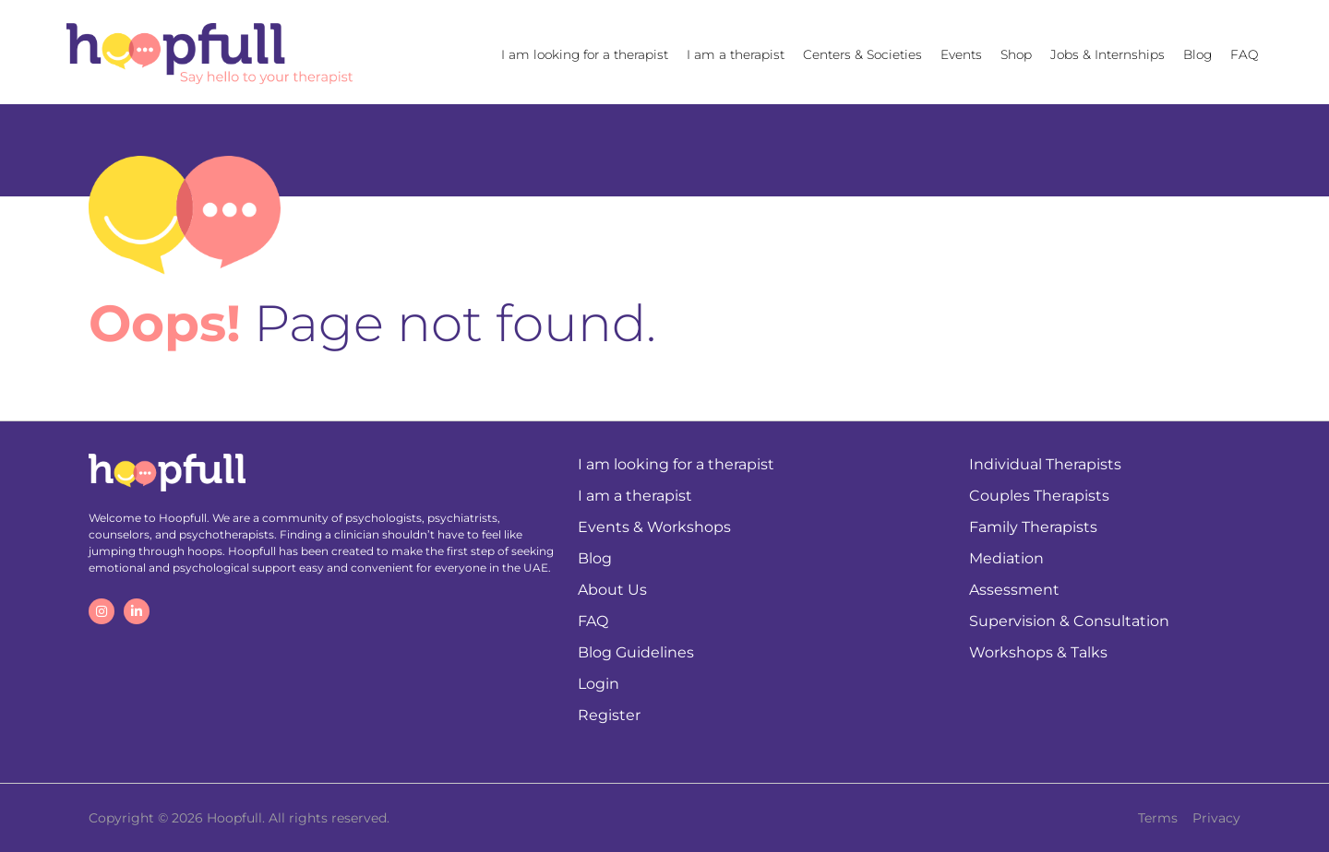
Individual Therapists (1045, 464)
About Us (612, 589)
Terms (1158, 818)
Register (609, 715)
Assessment (1014, 589)
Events (961, 54)
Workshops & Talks (1038, 652)
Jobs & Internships (1107, 54)
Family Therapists (1033, 527)
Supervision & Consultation (1069, 621)
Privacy (1216, 818)
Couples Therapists (1039, 495)
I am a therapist (735, 54)
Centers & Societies (862, 54)
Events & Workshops (654, 527)
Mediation (1006, 558)
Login (598, 683)
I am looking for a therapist (584, 54)
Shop (1016, 54)
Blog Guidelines (636, 652)
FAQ (1244, 54)
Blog (1197, 54)
